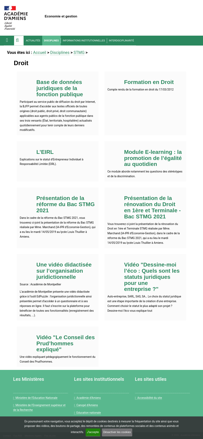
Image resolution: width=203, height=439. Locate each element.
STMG (79, 52)
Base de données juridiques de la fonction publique (59, 88)
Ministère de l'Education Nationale (35, 397)
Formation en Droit (149, 82)
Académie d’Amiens (87, 397)
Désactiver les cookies (117, 432)
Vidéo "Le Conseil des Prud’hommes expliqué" (65, 343)
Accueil (39, 52)
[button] (19, 41)
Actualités (33, 40)
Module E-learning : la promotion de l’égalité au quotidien (153, 158)
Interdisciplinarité (121, 40)
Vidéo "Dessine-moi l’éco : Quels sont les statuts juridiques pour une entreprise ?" (152, 277)
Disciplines (51, 40)
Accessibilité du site (148, 397)
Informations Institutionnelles (84, 40)
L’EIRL (45, 152)
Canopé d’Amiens (86, 405)
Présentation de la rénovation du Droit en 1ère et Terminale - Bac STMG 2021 (152, 207)
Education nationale (87, 412)
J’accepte (93, 432)
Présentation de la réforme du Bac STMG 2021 (65, 204)
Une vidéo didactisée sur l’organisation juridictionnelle (64, 271)
